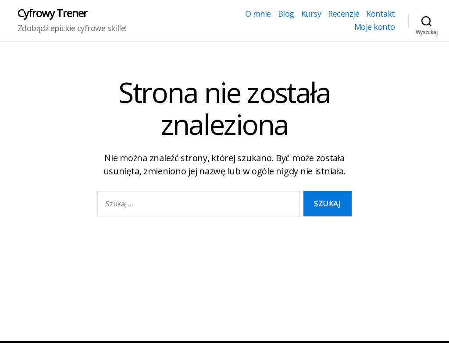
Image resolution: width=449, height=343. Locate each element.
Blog (286, 14)
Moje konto (374, 27)
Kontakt (380, 14)
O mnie (258, 14)
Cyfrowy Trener (52, 13)
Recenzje (343, 14)
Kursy (311, 14)
